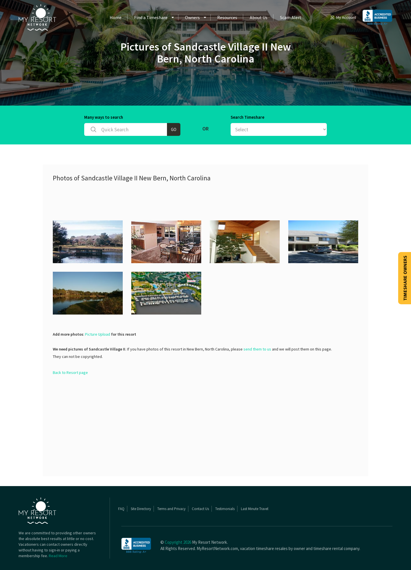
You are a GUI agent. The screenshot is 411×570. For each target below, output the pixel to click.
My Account (343, 17)
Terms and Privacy (171, 508)
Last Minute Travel (254, 508)
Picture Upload (97, 334)
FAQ (121, 508)
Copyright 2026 (178, 542)
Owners (192, 17)
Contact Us (200, 508)
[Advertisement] (157, 200)
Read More (58, 555)
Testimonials (225, 508)
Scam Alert (290, 17)
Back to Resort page (70, 372)
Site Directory (141, 508)
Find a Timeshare (151, 17)
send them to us (257, 349)
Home (116, 17)
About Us (258, 17)
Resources (227, 17)
